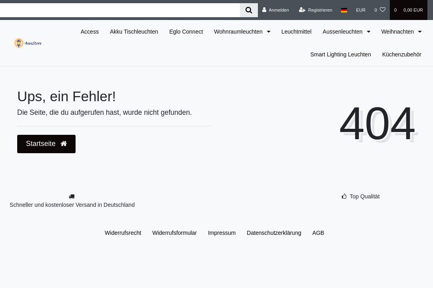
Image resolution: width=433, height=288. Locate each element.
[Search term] (120, 10)
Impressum (221, 233)
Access (90, 31)
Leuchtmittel (296, 31)
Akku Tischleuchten (134, 31)
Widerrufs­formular (174, 233)
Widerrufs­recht (123, 233)
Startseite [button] (46, 144)
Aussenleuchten (343, 31)
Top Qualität (365, 196)
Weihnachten (398, 31)
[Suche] (249, 10)
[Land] (344, 10)
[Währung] (361, 10)
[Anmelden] (275, 10)
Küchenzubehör (401, 54)
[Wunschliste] (380, 10)
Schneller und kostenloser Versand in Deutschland (72, 205)
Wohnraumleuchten (239, 31)
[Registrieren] (316, 10)
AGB (318, 233)
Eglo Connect (186, 31)
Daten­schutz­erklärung (274, 233)
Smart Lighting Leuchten (340, 54)
